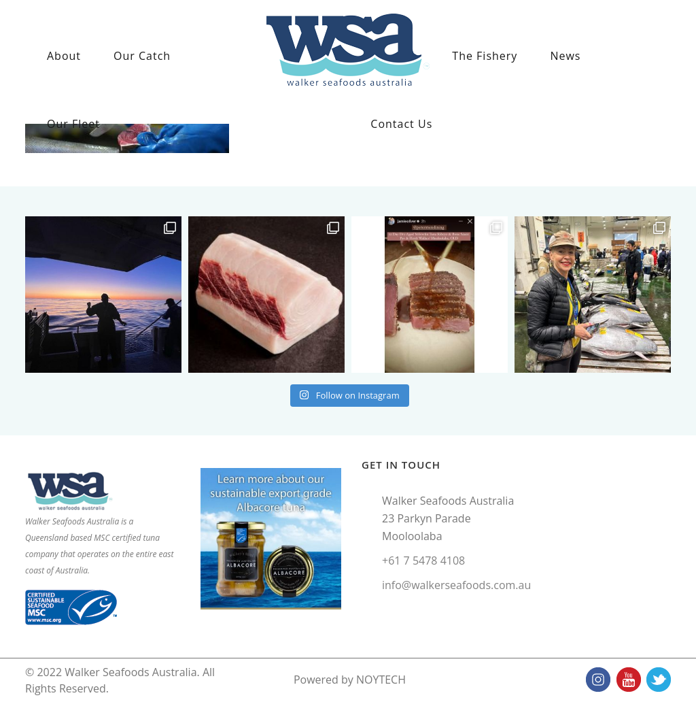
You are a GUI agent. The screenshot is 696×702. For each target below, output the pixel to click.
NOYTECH (381, 679)
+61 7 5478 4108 (423, 560)
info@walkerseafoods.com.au (456, 585)
